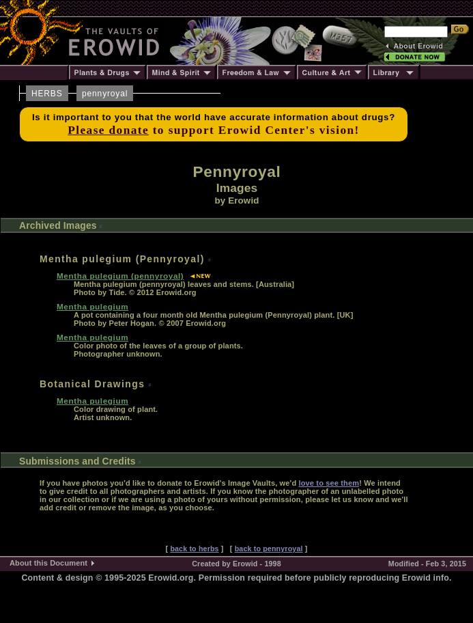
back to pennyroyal (269, 548)
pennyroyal (105, 93)
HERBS (47, 93)
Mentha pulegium (92, 306)
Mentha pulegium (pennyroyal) (120, 275)
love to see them (328, 483)
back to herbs (194, 548)
